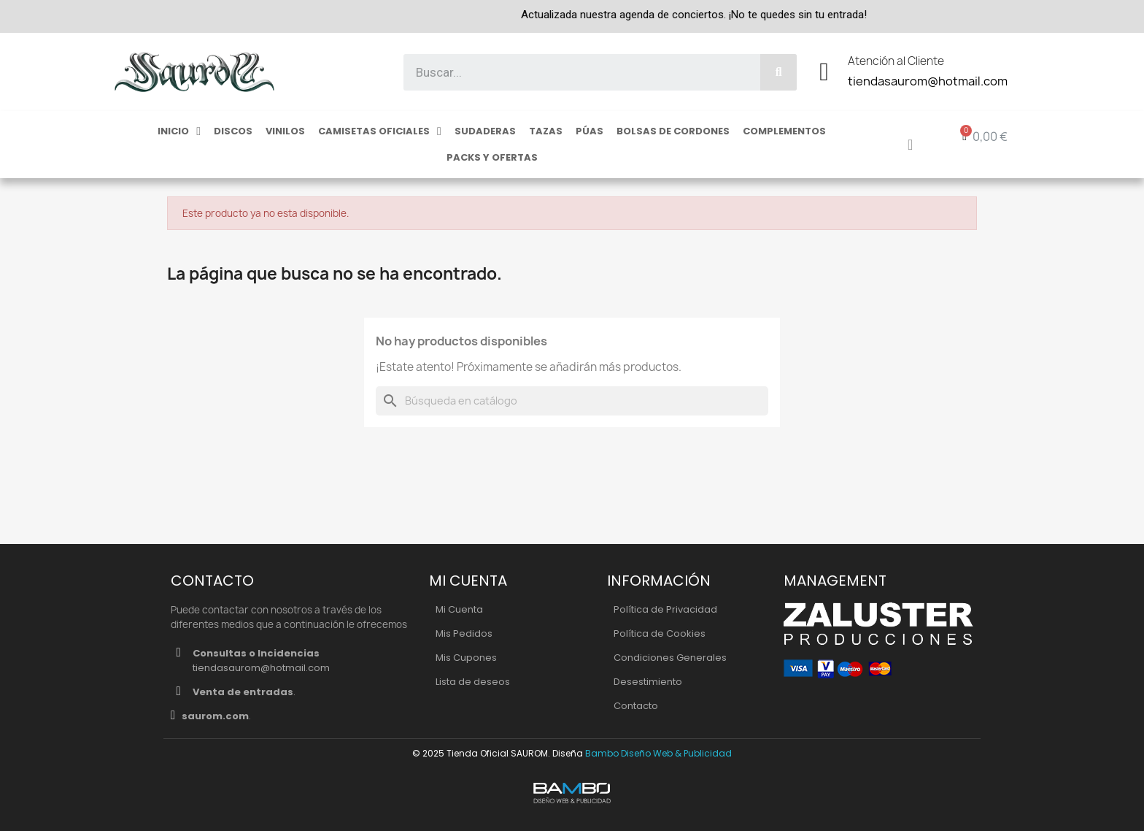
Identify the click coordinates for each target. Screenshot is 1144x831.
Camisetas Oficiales (379, 131)
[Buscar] (572, 401)
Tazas (546, 131)
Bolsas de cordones (673, 131)
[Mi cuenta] (910, 144)
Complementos (784, 131)
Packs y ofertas (492, 157)
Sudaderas (485, 131)
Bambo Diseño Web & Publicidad (658, 753)
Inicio (179, 131)
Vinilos (285, 131)
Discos (233, 131)
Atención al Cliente (896, 61)
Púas (589, 131)
